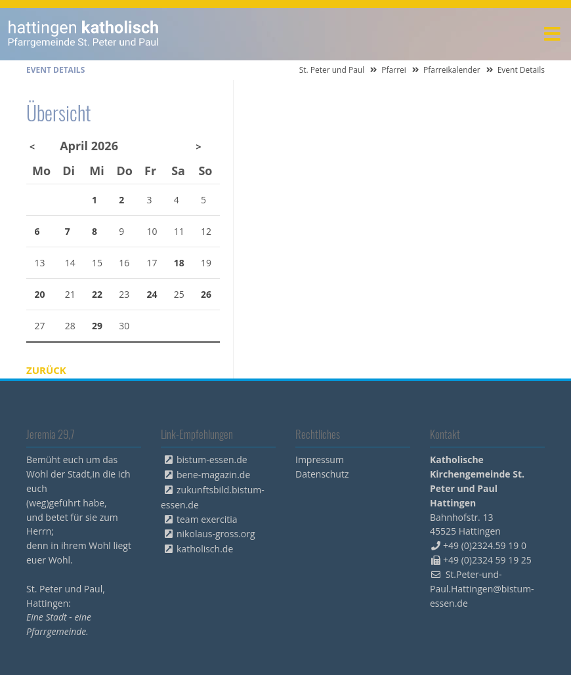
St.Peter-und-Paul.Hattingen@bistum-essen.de (482, 588)
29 (97, 325)
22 (97, 294)
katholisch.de (205, 548)
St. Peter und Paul (332, 69)
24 (152, 294)
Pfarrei (393, 69)
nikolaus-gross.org (216, 533)
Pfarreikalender (451, 69)
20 (40, 294)
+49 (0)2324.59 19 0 (484, 545)
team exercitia (207, 519)
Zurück (46, 370)
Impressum (319, 459)
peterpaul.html (84, 34)
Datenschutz (322, 474)
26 (206, 294)
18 (179, 262)
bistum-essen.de (212, 459)
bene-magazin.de (213, 474)
